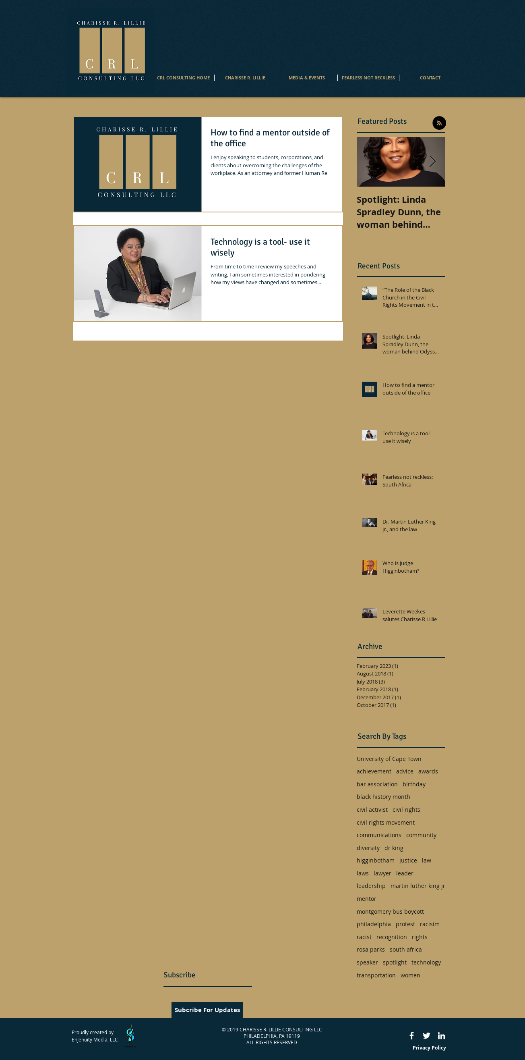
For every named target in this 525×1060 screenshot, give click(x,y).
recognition (391, 937)
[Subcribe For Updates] (207, 1010)
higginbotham (376, 860)
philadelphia (374, 924)
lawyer (382, 873)
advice (404, 771)
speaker (367, 962)
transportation (376, 975)
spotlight (395, 962)
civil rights (406, 809)
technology (426, 962)
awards (428, 771)
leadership (371, 886)
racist (364, 937)
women (410, 975)
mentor (366, 898)
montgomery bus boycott (390, 911)
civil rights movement (386, 822)
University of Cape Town (389, 759)
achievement (374, 771)
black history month (383, 796)
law (426, 860)
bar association (377, 784)
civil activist (372, 809)
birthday (414, 784)
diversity (368, 848)
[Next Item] (432, 162)
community (421, 835)
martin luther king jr (418, 886)
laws (363, 873)
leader (404, 873)
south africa (406, 949)
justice (408, 860)
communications (379, 835)
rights (420, 937)
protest (405, 924)
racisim (430, 924)
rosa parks (371, 949)
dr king (393, 848)
